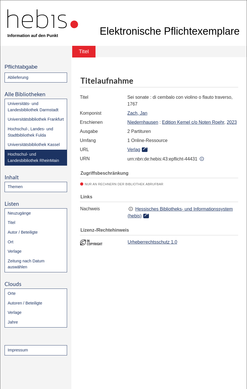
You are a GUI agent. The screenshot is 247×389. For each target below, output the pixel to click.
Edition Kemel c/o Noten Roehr (193, 122)
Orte (12, 293)
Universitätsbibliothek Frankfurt (36, 119)
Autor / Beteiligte (23, 232)
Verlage (15, 251)
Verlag (133, 149)
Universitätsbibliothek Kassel (34, 144)
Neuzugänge (19, 213)
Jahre (13, 322)
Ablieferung (18, 77)
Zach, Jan (137, 113)
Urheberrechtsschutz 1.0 (152, 242)
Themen (15, 186)
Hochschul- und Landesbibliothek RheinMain (33, 157)
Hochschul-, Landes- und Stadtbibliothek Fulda (30, 132)
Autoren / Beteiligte (25, 303)
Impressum (18, 350)
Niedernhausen (142, 122)
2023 (232, 122)
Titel (11, 222)
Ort (10, 242)
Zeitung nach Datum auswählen (26, 264)
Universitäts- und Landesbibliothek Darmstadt (33, 106)
